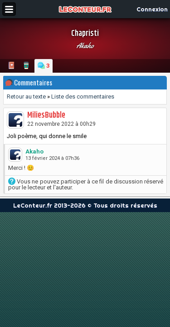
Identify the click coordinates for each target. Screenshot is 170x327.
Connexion (152, 9)
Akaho (85, 45)
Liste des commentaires (82, 96)
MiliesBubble (46, 115)
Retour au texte (26, 96)
